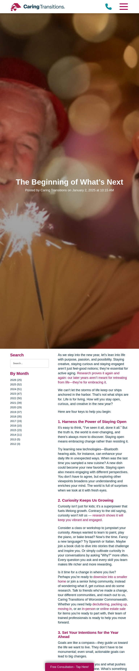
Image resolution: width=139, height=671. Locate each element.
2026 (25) (16, 379)
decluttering (100, 604)
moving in (65, 609)
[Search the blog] (29, 363)
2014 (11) (16, 434)
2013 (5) (15, 439)
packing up (119, 604)
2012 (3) (15, 443)
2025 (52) (16, 384)
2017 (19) (16, 421)
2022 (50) (16, 398)
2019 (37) (16, 411)
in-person (89, 609)
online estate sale (113, 609)
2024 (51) (16, 389)
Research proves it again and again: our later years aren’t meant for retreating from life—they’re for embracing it (92, 377)
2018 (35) (16, 416)
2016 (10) (16, 425)
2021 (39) (16, 402)
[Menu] (123, 6)
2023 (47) (16, 393)
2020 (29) (16, 407)
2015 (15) (16, 430)
